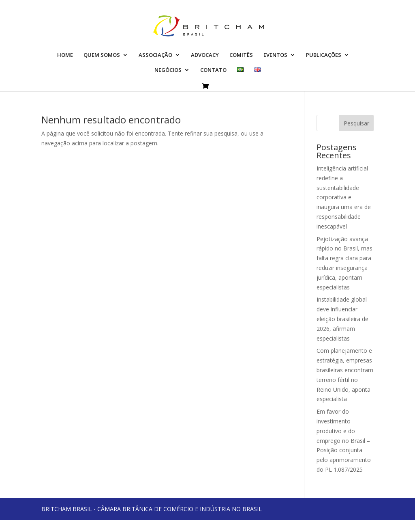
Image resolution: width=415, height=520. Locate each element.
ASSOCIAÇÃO (155, 55)
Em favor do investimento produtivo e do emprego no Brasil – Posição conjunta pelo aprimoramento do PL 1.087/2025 (344, 440)
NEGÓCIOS (168, 70)
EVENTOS (275, 55)
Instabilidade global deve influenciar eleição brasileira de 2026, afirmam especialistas (342, 319)
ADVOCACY (205, 55)
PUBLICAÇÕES (323, 55)
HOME (65, 55)
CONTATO (213, 70)
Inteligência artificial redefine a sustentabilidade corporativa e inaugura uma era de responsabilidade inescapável (344, 197)
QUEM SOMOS (101, 55)
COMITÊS (241, 55)
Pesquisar (356, 123)
